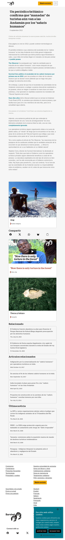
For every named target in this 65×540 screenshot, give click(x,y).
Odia (35, 505)
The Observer (14, 63)
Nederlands (37, 498)
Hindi (35, 503)
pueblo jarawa (15, 59)
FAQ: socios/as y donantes (43, 478)
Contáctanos (10, 468)
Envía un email (11, 491)
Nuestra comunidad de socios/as (45, 466)
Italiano (36, 496)
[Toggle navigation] (56, 3)
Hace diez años (14, 98)
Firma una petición (12, 493)
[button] (48, 535)
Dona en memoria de (41, 473)
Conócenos (10, 466)
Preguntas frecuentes (13, 471)
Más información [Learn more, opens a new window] (55, 527)
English (36, 491)
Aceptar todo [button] (41, 531)
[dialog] (48, 522)
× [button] (60, 509)
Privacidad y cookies (13, 475)
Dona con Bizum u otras (42, 468)
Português (37, 500)
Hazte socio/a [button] (45, 3)
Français (36, 493)
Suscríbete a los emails (14, 489)
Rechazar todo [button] (55, 531)
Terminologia (10, 473)
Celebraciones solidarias (42, 471)
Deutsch (36, 489)
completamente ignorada (18, 125)
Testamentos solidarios (41, 475)
